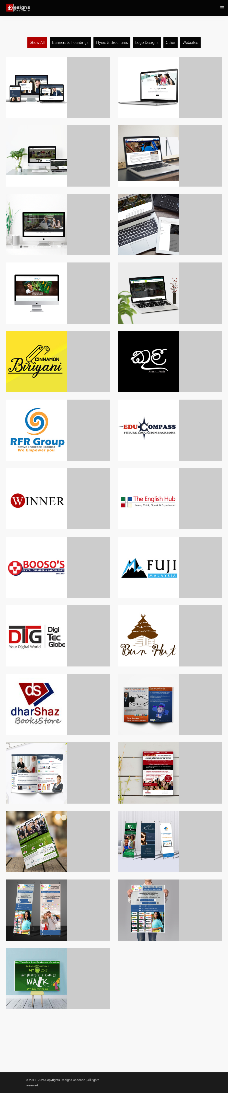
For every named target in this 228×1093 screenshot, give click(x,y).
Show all (37, 42)
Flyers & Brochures (112, 42)
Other (170, 42)
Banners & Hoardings (70, 42)
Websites (190, 42)
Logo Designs (147, 42)
